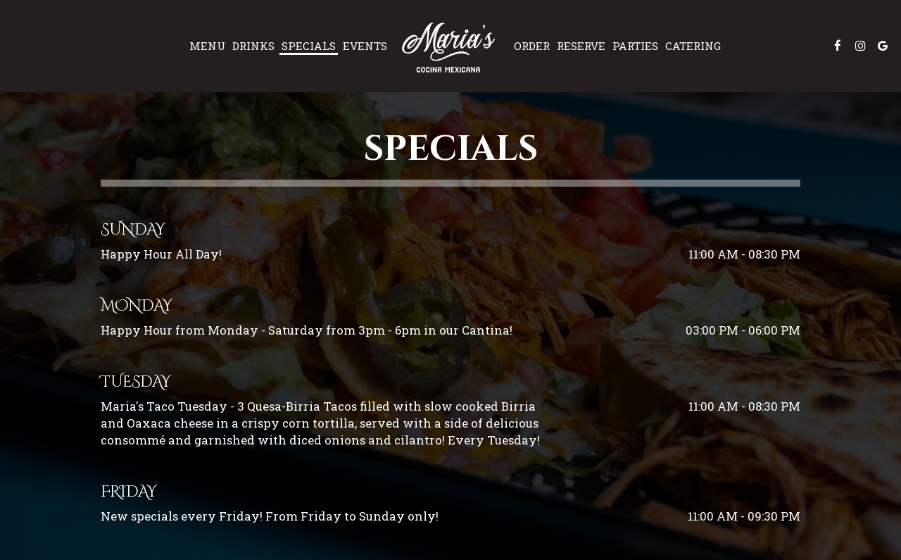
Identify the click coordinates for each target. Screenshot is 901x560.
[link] (450, 46)
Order (532, 46)
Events (365, 46)
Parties (635, 46)
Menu (207, 46)
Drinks (253, 46)
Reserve (581, 46)
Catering (693, 46)
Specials (309, 46)
